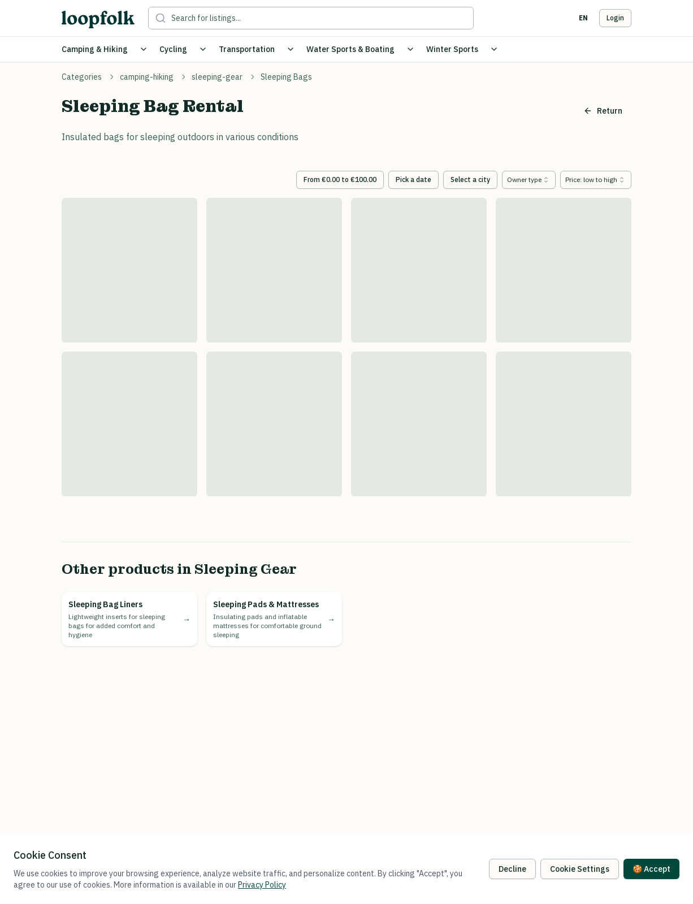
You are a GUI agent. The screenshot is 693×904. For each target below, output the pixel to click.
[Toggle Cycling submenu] (203, 49)
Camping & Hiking (95, 49)
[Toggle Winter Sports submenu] (494, 49)
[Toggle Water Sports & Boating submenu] (410, 49)
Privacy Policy (262, 885)
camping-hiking (147, 77)
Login (615, 18)
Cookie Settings (579, 869)
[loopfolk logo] (98, 19)
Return (602, 111)
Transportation (247, 49)
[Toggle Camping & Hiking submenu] (143, 49)
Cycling (173, 49)
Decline (512, 869)
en (583, 18)
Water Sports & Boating (350, 49)
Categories (82, 77)
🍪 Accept (651, 869)
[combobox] (529, 180)
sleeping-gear (217, 77)
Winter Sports (452, 49)
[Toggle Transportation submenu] (290, 49)
